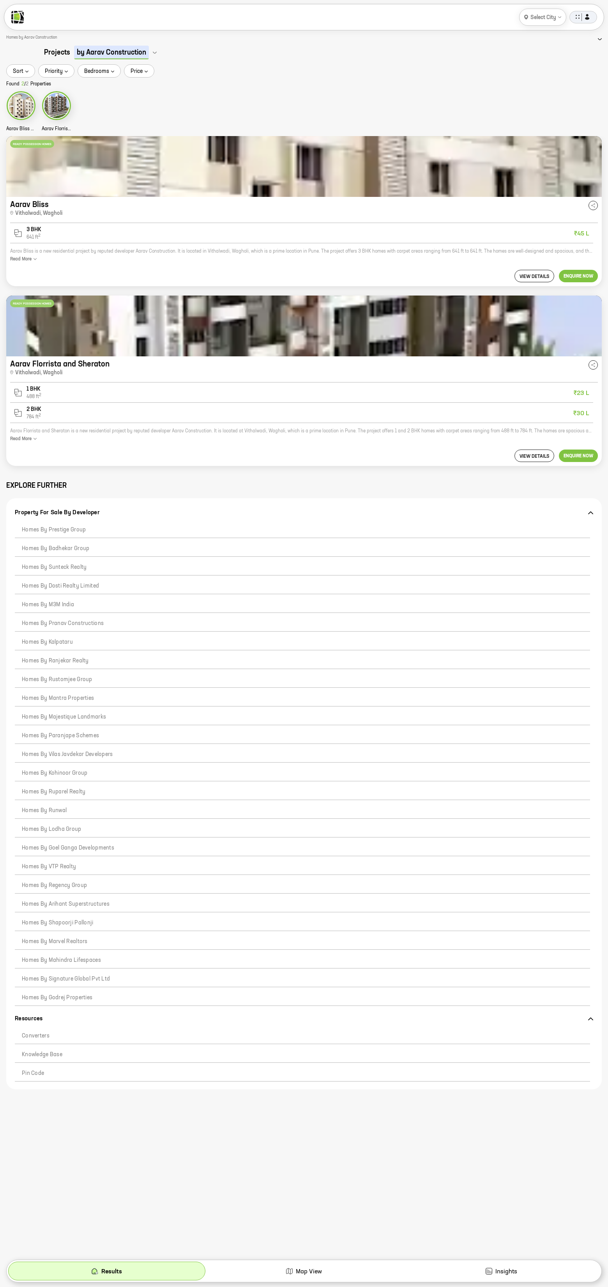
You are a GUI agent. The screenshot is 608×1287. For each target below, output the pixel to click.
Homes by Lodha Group (51, 829)
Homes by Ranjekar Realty (55, 661)
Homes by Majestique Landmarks (64, 717)
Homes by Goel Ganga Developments (68, 848)
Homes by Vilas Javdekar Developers (67, 754)
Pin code (33, 1073)
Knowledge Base (42, 1054)
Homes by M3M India (48, 604)
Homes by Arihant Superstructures (66, 904)
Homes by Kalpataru (47, 642)
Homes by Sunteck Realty (54, 567)
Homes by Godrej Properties (57, 997)
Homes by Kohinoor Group (54, 773)
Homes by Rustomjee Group (57, 679)
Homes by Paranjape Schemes (60, 735)
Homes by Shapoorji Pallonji (58, 923)
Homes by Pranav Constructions (63, 623)
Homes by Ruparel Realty (53, 792)
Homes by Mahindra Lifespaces (61, 960)
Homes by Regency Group (54, 885)
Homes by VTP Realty (49, 866)
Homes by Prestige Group (54, 530)
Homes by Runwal (44, 810)
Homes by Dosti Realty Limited (60, 586)
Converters (35, 1036)
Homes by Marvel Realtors (55, 941)
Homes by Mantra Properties (58, 698)
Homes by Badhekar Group (55, 548)
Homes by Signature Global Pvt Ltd (66, 979)
